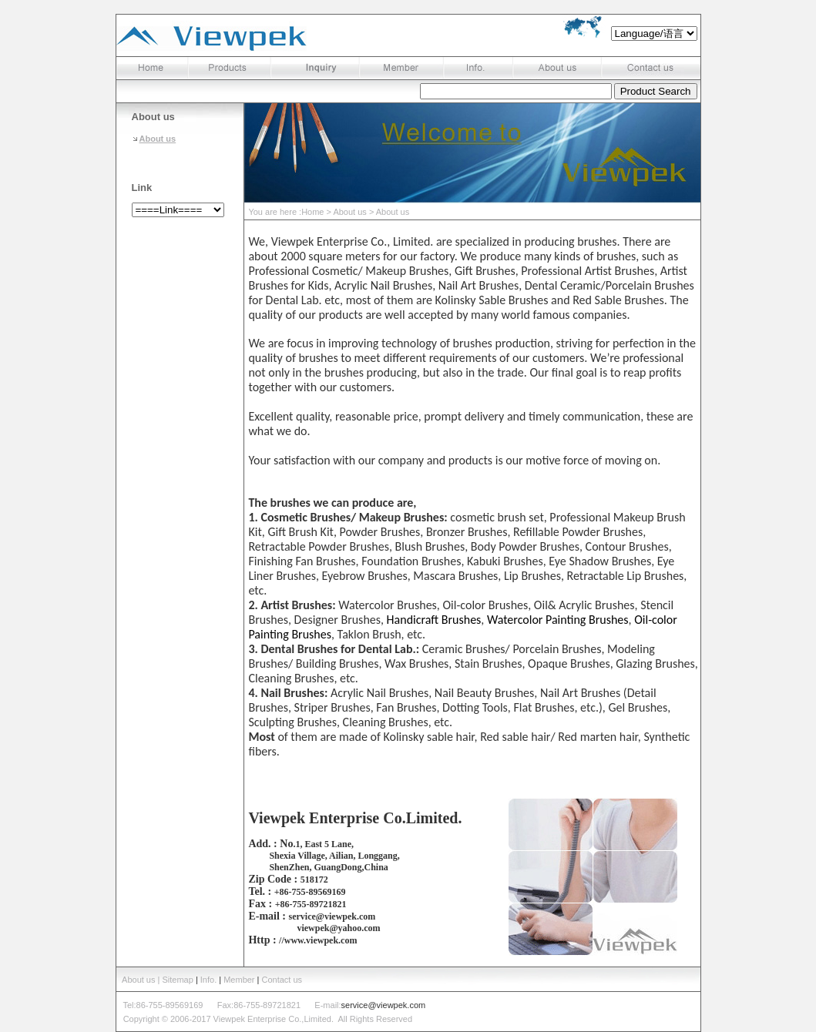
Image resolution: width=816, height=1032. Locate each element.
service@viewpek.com (383, 1005)
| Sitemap (177, 979)
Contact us (282, 979)
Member (238, 979)
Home (312, 211)
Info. (208, 979)
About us (157, 138)
